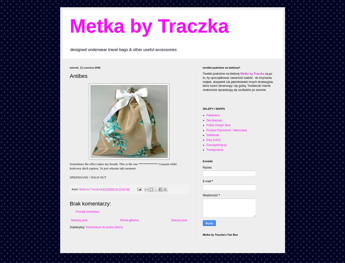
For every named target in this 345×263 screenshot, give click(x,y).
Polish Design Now (218, 125)
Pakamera (213, 115)
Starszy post (179, 220)
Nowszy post (79, 220)
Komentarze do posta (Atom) (104, 227)
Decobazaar (214, 120)
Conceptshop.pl (216, 145)
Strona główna (129, 220)
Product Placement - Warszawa (226, 130)
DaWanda (212, 135)
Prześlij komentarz (88, 211)
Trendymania (214, 150)
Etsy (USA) (213, 140)
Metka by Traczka (149, 26)
